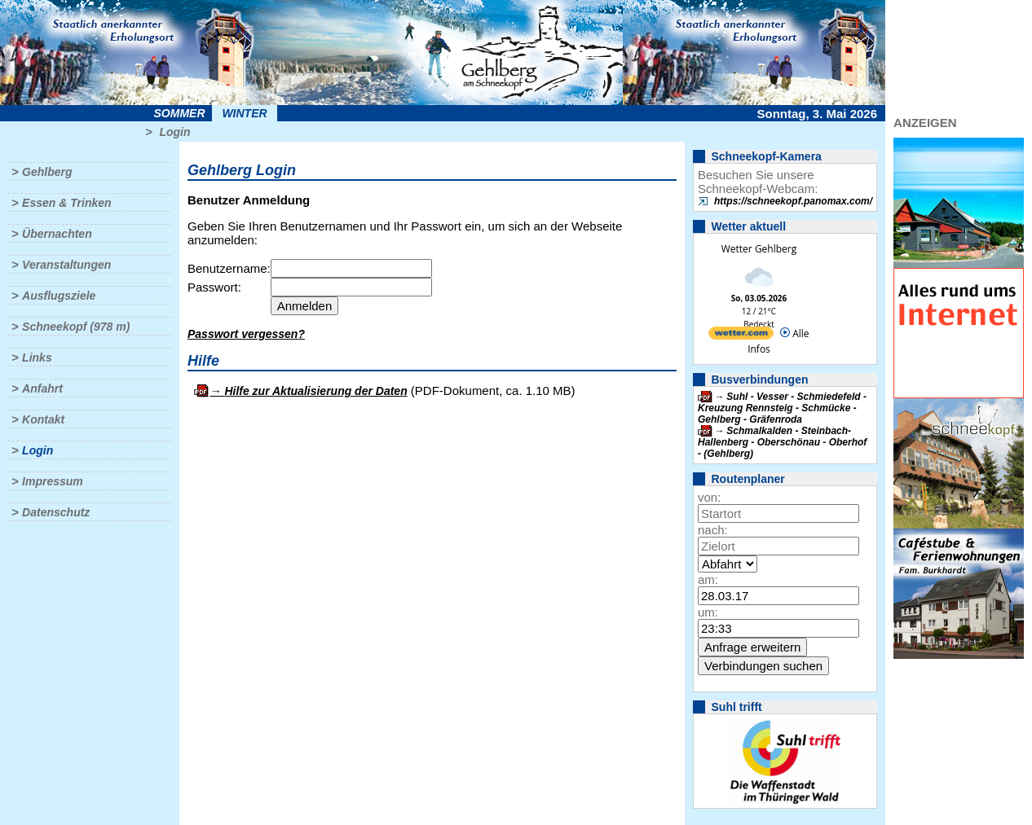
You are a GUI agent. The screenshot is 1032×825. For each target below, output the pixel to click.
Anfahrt (42, 388)
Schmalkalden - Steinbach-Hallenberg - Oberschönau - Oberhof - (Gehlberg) (782, 442)
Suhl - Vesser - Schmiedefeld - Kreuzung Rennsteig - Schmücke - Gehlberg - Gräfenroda (782, 408)
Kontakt (43, 419)
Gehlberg (47, 171)
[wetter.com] (741, 336)
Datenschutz (56, 512)
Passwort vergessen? (246, 333)
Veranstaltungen (66, 264)
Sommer (179, 113)
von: (709, 497)
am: (708, 579)
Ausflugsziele (58, 295)
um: (708, 612)
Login (174, 131)
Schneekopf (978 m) (76, 326)
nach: (713, 530)
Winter (244, 113)
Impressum (52, 481)
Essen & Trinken (66, 202)
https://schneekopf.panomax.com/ (793, 201)
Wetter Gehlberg (758, 249)
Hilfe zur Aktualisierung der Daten (315, 390)
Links (37, 357)
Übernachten (57, 233)
